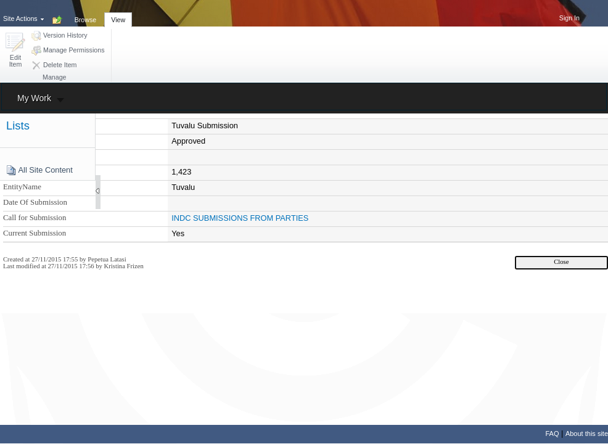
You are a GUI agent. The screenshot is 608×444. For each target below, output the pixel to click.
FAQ (552, 433)
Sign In (569, 18)
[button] (15, 51)
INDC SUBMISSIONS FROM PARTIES (239, 218)
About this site (586, 433)
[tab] (86, 13)
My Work (34, 98)
